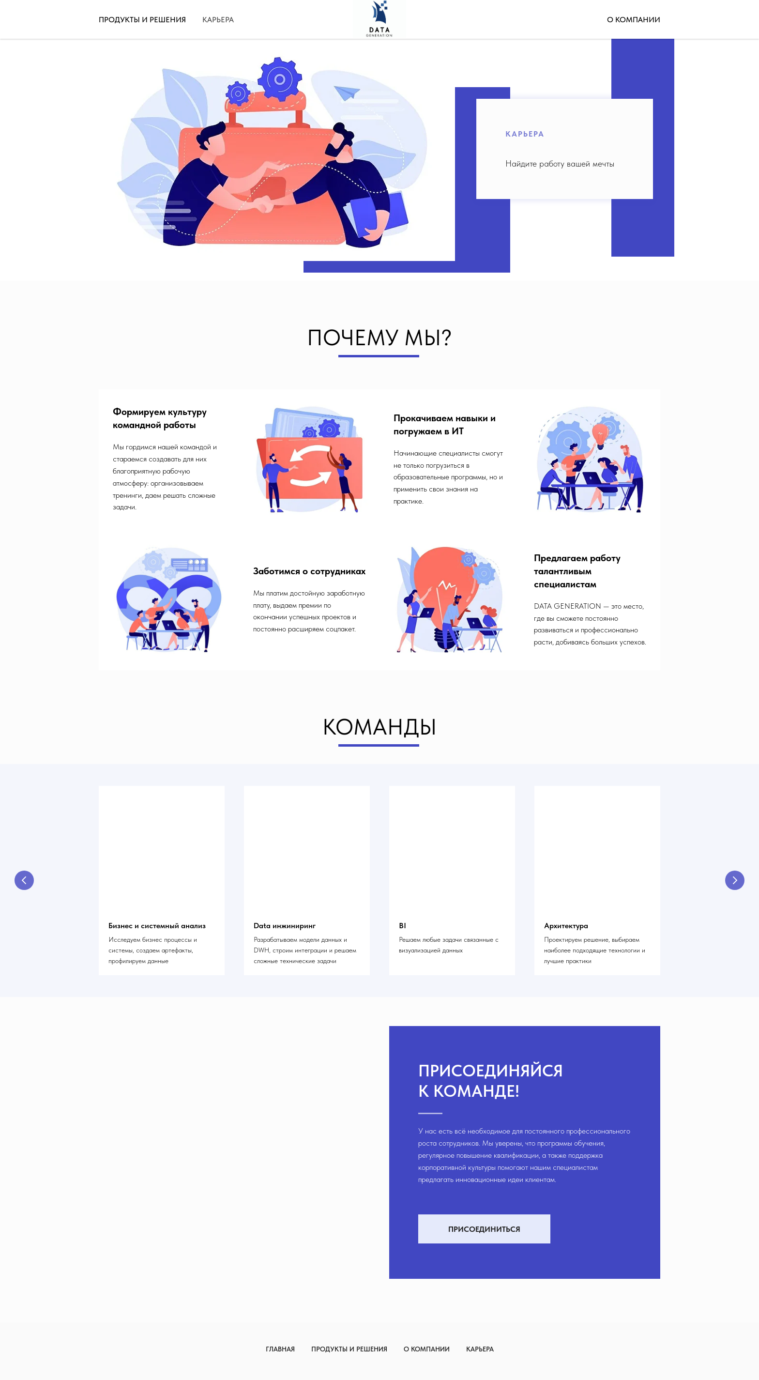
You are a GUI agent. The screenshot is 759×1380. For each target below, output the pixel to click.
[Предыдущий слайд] (24, 880)
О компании (633, 19)
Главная (280, 1349)
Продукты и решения (142, 19)
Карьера (218, 19)
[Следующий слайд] (734, 880)
